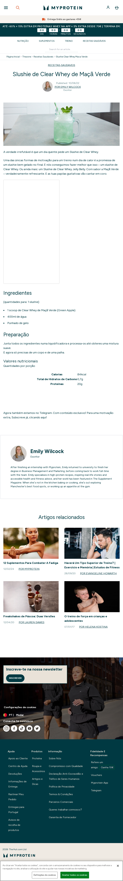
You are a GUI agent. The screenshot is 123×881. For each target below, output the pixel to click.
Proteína (37, 758)
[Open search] (18, 7)
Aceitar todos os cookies (74, 875)
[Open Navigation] (5, 7)
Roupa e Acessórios (38, 769)
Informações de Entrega (17, 784)
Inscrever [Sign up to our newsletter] (15, 678)
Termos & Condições (61, 794)
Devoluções (15, 773)
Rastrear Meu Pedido (16, 797)
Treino (69, 41)
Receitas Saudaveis (43, 56)
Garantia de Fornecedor (62, 817)
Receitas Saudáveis (94, 41)
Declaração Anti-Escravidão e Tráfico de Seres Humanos (66, 776)
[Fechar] (117, 865)
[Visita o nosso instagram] (6, 728)
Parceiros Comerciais (61, 801)
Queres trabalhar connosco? (65, 809)
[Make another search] (61, 49)
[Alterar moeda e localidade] (61, 715)
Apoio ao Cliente (18, 758)
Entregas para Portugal (16, 810)
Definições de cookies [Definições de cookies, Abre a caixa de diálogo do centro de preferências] (45, 875)
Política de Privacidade (61, 786)
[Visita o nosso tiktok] (22, 728)
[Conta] (108, 7)
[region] (61, 871)
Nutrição (23, 41)
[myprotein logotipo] (63, 7)
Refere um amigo (103, 765)
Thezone (26, 56)
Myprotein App (99, 782)
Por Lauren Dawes (31, 622)
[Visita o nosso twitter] (37, 728)
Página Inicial (13, 56)
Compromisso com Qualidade (66, 766)
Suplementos (47, 41)
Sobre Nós (55, 758)
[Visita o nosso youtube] (29, 728)
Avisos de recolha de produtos (14, 825)
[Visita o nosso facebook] (14, 728)
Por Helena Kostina (93, 626)
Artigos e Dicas (37, 781)
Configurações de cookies (20, 707)
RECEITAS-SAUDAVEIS (61, 65)
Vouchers (96, 775)
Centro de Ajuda (17, 766)
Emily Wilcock (47, 451)
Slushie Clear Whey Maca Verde (71, 56)
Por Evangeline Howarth (98, 573)
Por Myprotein (29, 568)
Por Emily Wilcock (68, 86)
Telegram (96, 790)
